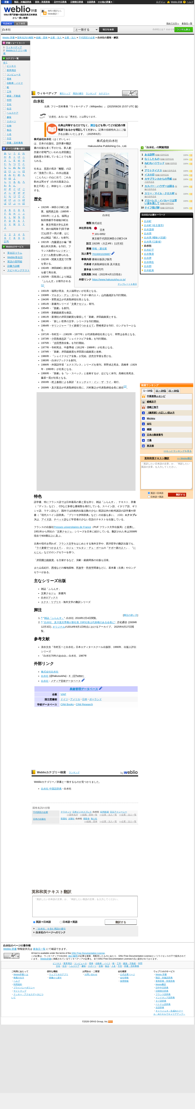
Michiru (151, 418)
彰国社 (64, 819)
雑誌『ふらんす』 (54, 618)
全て (5, 62)
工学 (9, 91)
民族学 (80, 567)
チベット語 (60, 519)
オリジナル (59, 626)
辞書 (6, 2)
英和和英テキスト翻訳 (51, 891)
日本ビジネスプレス (82, 812)
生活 (9, 108)
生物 (9, 125)
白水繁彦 (149, 254)
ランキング (91, 93)
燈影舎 (86, 819)
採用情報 (124, 981)
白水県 (147, 233)
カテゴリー (104, 93)
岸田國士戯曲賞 (45, 560)
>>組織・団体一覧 (88, 815)
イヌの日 (150, 174)
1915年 (96, 243)
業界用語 (11, 70)
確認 (149, 429)
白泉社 (52, 116)
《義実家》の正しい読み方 (161, 412)
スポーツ (11, 121)
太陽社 (71, 819)
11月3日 (118, 243)
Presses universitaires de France (72, 527)
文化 (9, 104)
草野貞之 (56, 299)
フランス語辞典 (163, 994)
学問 (9, 100)
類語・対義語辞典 (22, 2)
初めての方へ (172, 23)
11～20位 (161, 390)
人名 (9, 134)
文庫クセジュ (78, 303)
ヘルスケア (12, 113)
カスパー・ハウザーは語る (159, 186)
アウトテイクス (153, 170)
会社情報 (124, 977)
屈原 (46, 168)
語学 (58, 143)
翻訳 (68, 143)
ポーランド (95, 699)
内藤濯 (55, 242)
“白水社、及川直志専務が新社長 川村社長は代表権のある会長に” (79, 622)
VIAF (63, 694)
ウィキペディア (47, 93)
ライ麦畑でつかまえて (81, 325)
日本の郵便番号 (155, 434)
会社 (149, 423)
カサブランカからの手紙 (158, 178)
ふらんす (48, 281)
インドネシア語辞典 (165, 997)
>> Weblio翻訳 (184, 458)
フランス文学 (66, 543)
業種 (88, 248)
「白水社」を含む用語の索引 (51, 928)
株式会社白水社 (49, 671)
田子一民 (52, 233)
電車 (9, 78)
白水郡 (147, 266)
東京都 (95, 238)
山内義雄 (106, 295)
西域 (53, 567)
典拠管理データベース (84, 689)
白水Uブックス (49, 597)
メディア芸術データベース (66, 681)
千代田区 (104, 238)
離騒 (61, 168)
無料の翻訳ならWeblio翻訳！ (54, 12)
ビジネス (11, 66)
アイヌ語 (46, 519)
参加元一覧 (187, 23)
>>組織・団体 (90, 821)
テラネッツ (66, 812)
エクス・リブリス (51, 602)
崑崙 (66, 172)
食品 (9, 130)
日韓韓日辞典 (76, 2)
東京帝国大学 (53, 224)
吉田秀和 (59, 343)
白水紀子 (149, 249)
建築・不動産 (14, 96)
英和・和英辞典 (42, 2)
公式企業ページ (127, 974)
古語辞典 (91, 2)
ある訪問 (150, 154)
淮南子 (42, 172)
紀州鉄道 (104, 812)
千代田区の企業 (87, 37)
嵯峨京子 (151, 401)
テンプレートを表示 (127, 284)
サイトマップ (19, 991)
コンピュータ (14, 74)
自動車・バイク (15, 83)
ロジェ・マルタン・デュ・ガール (85, 547)
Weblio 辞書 (176, 2)
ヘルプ (190, 2)
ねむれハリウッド (154, 163)
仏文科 (64, 224)
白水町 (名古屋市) (154, 225)
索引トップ (65, 93)
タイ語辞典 (161, 1001)
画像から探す (55, 977)
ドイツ (64, 699)
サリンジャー (59, 325)
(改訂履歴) (73, 956)
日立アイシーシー (118, 812)
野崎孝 (100, 325)
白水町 (147, 221)
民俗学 (90, 567)
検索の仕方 (18, 977)
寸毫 (149, 440)
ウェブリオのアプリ (58, 974)
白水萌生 (149, 262)
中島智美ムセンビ (156, 396)
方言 (9, 138)
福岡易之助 (52, 211)
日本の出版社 (39, 819)
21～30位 (174, 390)
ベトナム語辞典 (163, 1004)
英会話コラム (14, 252)
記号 (6, 241)
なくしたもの (152, 158)
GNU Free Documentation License (88, 953)
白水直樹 (149, 229)
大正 (105, 243)
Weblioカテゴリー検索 (51, 772)
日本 (102, 229)
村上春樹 (56, 382)
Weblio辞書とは (20, 974)
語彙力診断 (13, 266)
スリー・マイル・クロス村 (159, 193)
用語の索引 (78, 93)
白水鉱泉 (149, 270)
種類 (88, 223)
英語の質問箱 (14, 261)
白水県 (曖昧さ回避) (155, 237)
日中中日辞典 (60, 2)
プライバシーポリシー (24, 987)
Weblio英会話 (15, 257)
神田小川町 (115, 238)
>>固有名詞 (72, 815)
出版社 (50, 143)
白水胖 (147, 258)
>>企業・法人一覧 (108, 815)
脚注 (92, 125)
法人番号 (86, 253)
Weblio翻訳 (161, 984)
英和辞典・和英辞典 (165, 981)
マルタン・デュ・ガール (65, 295)
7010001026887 (101, 254)
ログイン (160, 2)
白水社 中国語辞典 (51, 788)
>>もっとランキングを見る (178, 451)
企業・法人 (56, 37)
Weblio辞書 (45, 959)
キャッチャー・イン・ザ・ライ (93, 382)
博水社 (73, 116)
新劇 (56, 308)
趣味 (9, 117)
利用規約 (17, 984)
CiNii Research (84, 704)
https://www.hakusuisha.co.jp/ (109, 279)
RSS (111, 1022)
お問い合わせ (91, 974)
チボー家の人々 (117, 547)
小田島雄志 (58, 338)
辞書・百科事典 (15, 142)
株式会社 (97, 223)
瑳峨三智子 (152, 407)
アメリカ (75, 699)
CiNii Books (67, 704)
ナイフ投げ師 (152, 207)
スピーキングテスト (18, 270)
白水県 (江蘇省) (152, 241)
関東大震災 (58, 259)
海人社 (94, 819)
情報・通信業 (99, 248)
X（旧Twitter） (77, 676)
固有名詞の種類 (25, 37)
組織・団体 (42, 37)
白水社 (44, 676)
